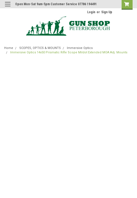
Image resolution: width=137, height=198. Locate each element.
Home (8, 48)
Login (91, 12)
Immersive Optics (80, 48)
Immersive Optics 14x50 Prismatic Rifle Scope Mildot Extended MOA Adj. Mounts (68, 52)
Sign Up (106, 12)
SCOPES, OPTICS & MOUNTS (40, 48)
